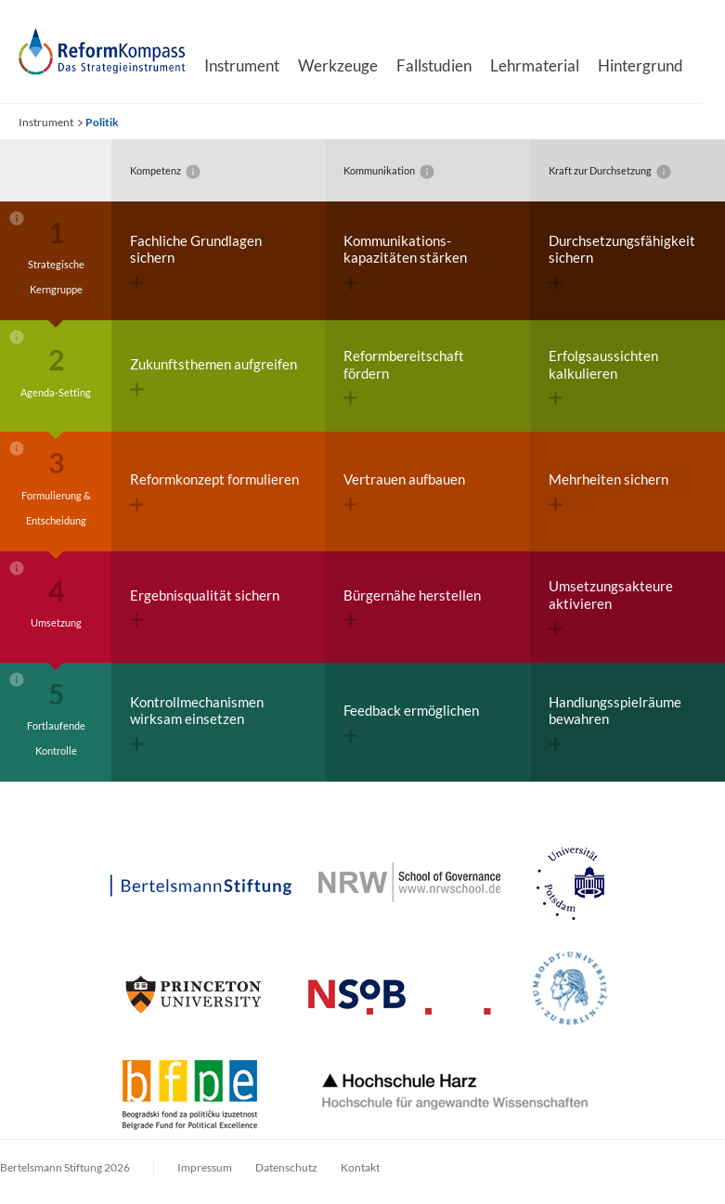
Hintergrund (640, 65)
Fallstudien (434, 65)
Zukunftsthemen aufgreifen (213, 376)
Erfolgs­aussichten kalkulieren (603, 376)
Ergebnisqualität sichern (204, 607)
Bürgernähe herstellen (412, 607)
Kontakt (360, 1167)
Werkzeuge (338, 65)
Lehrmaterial (534, 65)
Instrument (241, 65)
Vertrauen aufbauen (404, 491)
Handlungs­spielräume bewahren (615, 722)
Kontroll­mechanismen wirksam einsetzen (197, 722)
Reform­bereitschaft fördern (403, 376)
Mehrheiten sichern (608, 491)
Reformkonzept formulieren (214, 491)
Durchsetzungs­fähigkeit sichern (622, 261)
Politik (102, 122)
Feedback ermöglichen (411, 722)
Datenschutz (286, 1167)
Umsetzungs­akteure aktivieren (611, 606)
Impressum (204, 1167)
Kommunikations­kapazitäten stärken (405, 261)
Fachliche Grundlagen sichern (196, 261)
